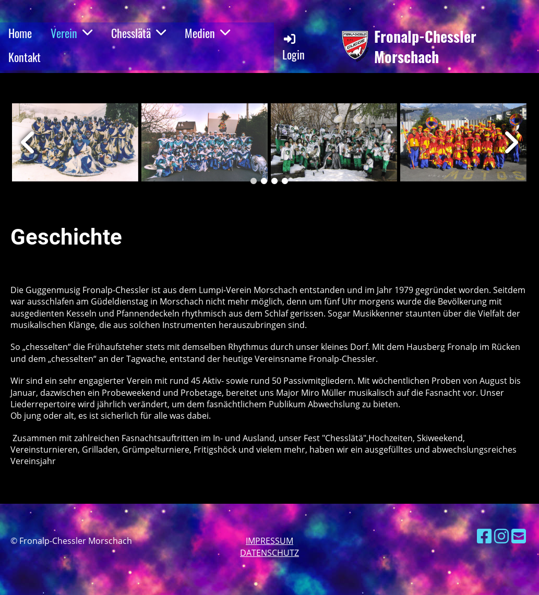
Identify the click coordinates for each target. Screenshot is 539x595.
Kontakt (24, 56)
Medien (207, 33)
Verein (71, 33)
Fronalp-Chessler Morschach (425, 46)
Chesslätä (138, 33)
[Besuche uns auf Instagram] (501, 536)
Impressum (269, 541)
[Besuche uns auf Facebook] (484, 536)
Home (20, 33)
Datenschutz (269, 552)
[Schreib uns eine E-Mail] (518, 536)
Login (293, 47)
